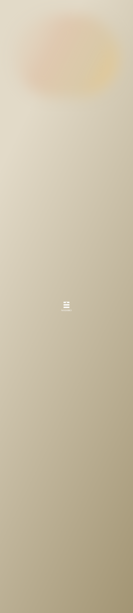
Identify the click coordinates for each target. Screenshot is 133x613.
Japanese (119, 4)
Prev (45, 573)
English (109, 4)
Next (88, 573)
